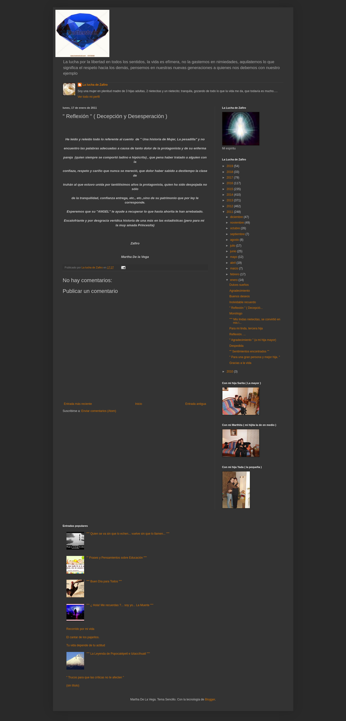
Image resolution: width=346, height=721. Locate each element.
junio (233, 251)
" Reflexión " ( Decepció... (246, 308)
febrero (235, 274)
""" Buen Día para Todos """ (104, 581)
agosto (235, 239)
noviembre (237, 222)
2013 (230, 200)
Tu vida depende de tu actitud (85, 645)
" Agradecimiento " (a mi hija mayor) (252, 340)
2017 (230, 177)
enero (234, 280)
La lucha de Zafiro (95, 84)
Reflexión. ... (237, 334)
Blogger (210, 699)
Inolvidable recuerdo (242, 302)
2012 (230, 206)
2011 (230, 212)
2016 (230, 183)
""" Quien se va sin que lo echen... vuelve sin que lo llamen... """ (127, 533)
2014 (230, 194)
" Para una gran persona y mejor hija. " (254, 357)
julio (233, 245)
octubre (235, 228)
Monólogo (235, 313)
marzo (234, 268)
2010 (230, 371)
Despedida (236, 346)
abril (233, 262)
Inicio (138, 404)
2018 (230, 172)
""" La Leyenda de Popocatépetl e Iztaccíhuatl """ (118, 653)
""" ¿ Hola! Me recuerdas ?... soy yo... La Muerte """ (119, 605)
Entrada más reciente (78, 404)
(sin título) (72, 685)
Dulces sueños (239, 285)
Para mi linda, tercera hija (246, 328)
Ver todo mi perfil (89, 96)
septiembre (237, 234)
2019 (230, 166)
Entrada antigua (195, 404)
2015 (230, 189)
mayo (234, 257)
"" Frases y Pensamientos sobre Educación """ (116, 557)
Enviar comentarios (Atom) (98, 411)
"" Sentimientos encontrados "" (249, 351)
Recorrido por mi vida (80, 629)
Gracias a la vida (240, 363)
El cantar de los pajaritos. (83, 637)
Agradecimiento (239, 290)
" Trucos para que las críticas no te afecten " (95, 677)
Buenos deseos (239, 296)
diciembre (236, 217)
